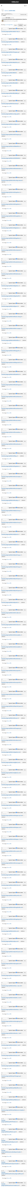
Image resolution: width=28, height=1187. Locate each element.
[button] (1, 6)
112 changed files (9, 24)
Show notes (19, 28)
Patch (15, 25)
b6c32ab (8, 17)
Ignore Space (12, 28)
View (25, 28)
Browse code (23, 14)
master (4, 15)
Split (25, 25)
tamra (6, 10)
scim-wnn (12, 10)
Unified (20, 25)
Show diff (9, 34)
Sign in (25, 5)
